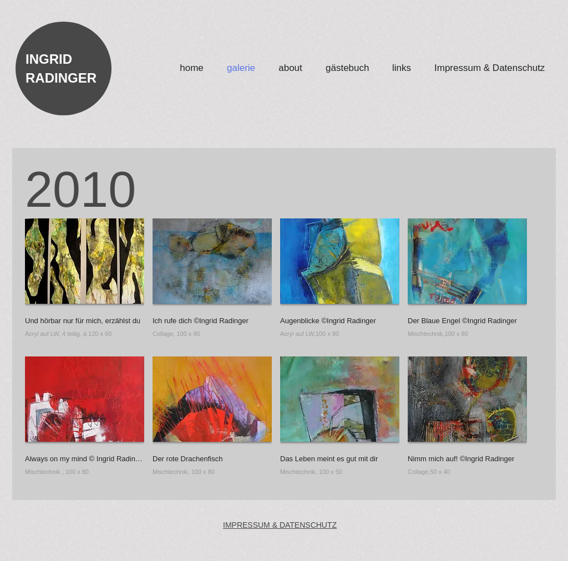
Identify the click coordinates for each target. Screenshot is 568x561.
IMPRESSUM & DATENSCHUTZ (280, 525)
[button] (84, 283)
